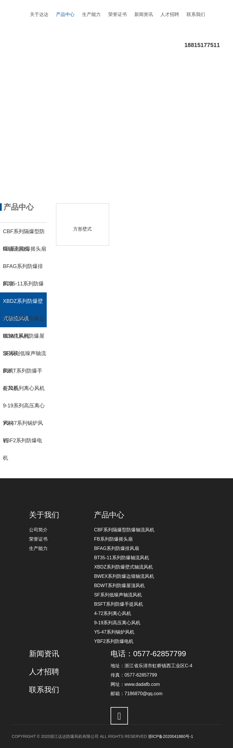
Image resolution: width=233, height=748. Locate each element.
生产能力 (91, 14)
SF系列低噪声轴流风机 (118, 594)
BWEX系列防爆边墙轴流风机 (124, 576)
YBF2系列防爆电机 (113, 641)
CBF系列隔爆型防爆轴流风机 (124, 529)
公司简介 (38, 529)
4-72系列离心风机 (112, 613)
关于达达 (39, 14)
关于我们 (44, 514)
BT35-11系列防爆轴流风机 (121, 557)
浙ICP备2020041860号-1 (170, 736)
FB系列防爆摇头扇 (113, 539)
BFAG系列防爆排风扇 (116, 548)
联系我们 (196, 14)
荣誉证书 (117, 14)
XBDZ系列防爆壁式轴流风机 (123, 566)
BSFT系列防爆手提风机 (118, 604)
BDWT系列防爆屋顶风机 (119, 585)
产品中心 (65, 14)
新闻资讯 (143, 14)
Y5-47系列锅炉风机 (114, 632)
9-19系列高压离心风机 (117, 622)
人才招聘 (169, 14)
